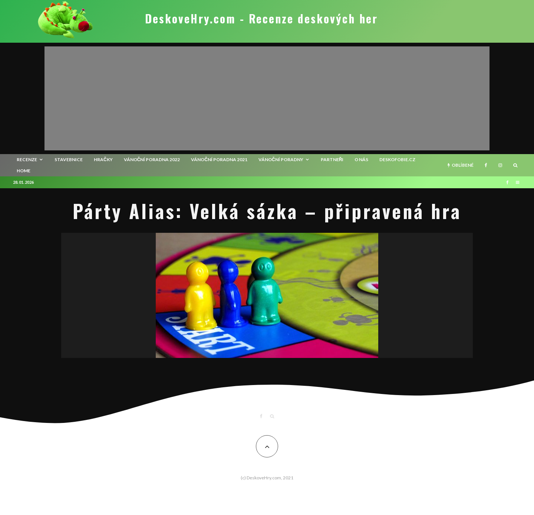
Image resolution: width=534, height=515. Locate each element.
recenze (27, 159)
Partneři (332, 159)
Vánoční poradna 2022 (152, 159)
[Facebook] (486, 165)
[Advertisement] (267, 98)
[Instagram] (500, 165)
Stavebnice (69, 159)
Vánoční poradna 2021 (219, 159)
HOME (23, 170)
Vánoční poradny (280, 159)
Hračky (103, 159)
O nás (361, 159)
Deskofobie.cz (397, 159)
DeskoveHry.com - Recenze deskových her (261, 18)
